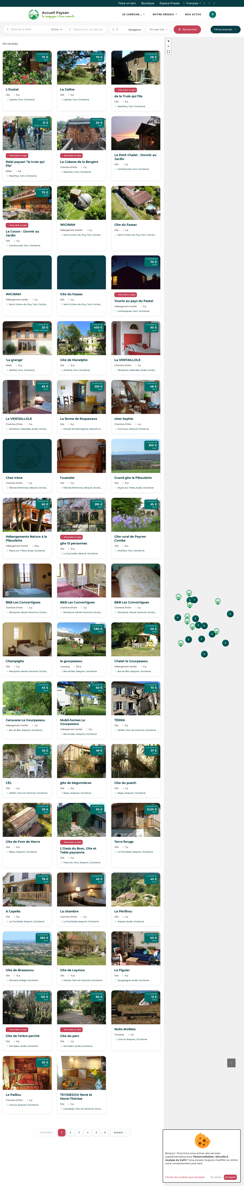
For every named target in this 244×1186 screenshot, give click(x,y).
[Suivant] (120, 1132)
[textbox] (29, 29)
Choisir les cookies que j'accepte (185, 1177)
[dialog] (202, 1156)
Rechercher (187, 29)
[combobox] (29, 29)
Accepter (230, 1177)
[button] (218, 601)
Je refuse (215, 1177)
